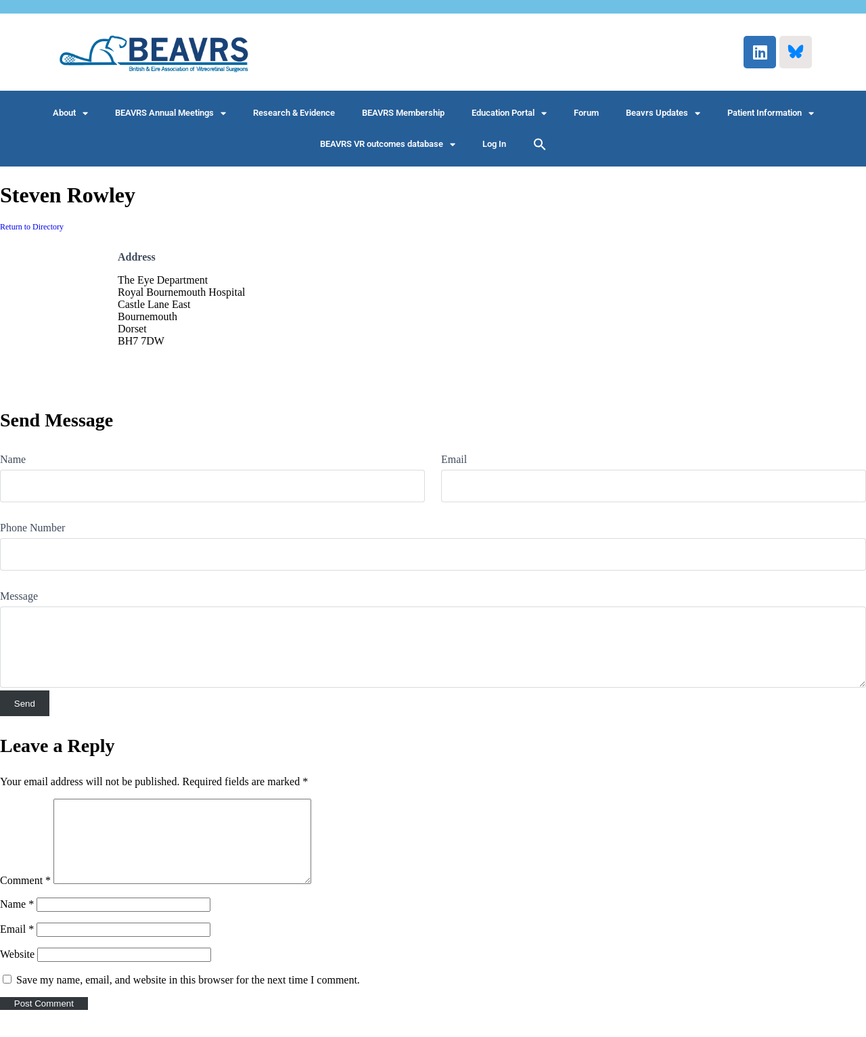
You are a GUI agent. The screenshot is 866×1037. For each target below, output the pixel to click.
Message (19, 596)
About (70, 113)
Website (17, 970)
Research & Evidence (294, 113)
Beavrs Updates (663, 113)
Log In (494, 144)
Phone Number (32, 527)
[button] (540, 144)
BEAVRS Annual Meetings (170, 113)
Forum (586, 113)
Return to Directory (32, 226)
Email (454, 459)
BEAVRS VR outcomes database (387, 144)
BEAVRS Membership (403, 113)
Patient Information (770, 113)
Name (13, 459)
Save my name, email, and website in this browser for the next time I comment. (188, 996)
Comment (25, 896)
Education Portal (509, 113)
